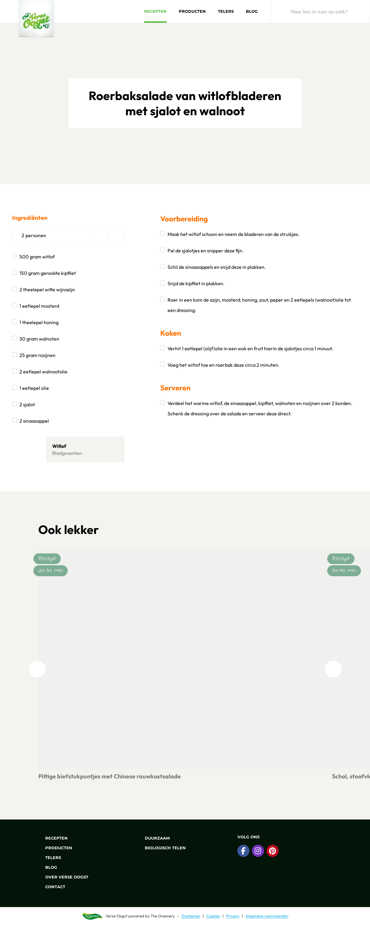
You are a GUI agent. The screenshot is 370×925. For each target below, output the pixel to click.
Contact (51, 886)
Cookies (213, 915)
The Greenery (163, 915)
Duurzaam (154, 838)
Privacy (232, 915)
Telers (226, 11)
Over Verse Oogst (63, 877)
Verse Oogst (116, 915)
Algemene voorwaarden (267, 915)
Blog (252, 11)
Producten (192, 11)
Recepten (155, 11)
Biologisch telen (162, 847)
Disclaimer (191, 915)
